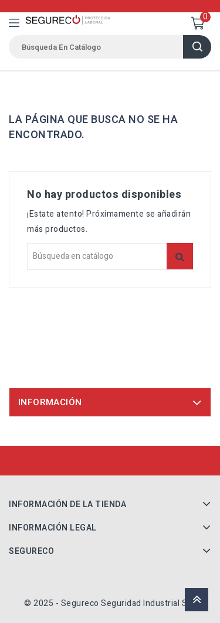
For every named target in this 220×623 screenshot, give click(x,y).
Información (50, 402)
